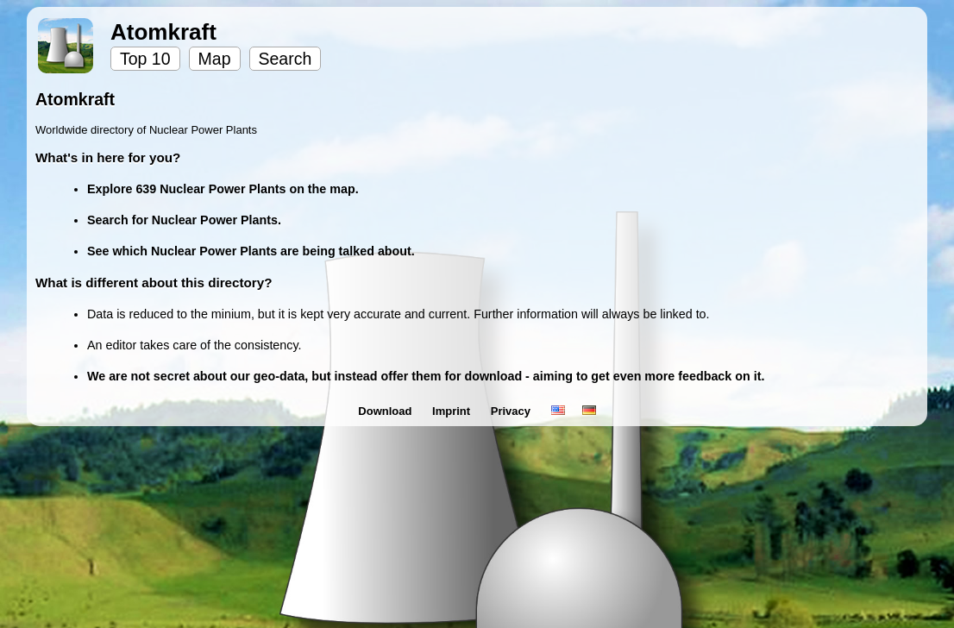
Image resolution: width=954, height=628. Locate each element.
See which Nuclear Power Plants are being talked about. (251, 251)
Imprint (453, 411)
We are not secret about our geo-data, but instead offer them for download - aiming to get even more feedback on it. (425, 376)
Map (214, 58)
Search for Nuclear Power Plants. (184, 220)
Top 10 (145, 58)
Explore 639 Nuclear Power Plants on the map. (223, 189)
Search (285, 58)
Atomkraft (163, 32)
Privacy (512, 411)
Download (386, 411)
